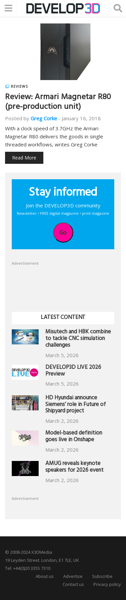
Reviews (19, 86)
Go (63, 232)
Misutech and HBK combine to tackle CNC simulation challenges (78, 339)
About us (45, 576)
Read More (24, 157)
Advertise (73, 576)
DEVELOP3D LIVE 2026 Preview (73, 371)
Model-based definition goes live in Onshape (73, 437)
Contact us (73, 584)
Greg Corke (44, 118)
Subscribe (102, 576)
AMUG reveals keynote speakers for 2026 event (74, 467)
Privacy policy (107, 584)
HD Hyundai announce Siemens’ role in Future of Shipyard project (75, 405)
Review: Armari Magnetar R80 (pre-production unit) (58, 102)
